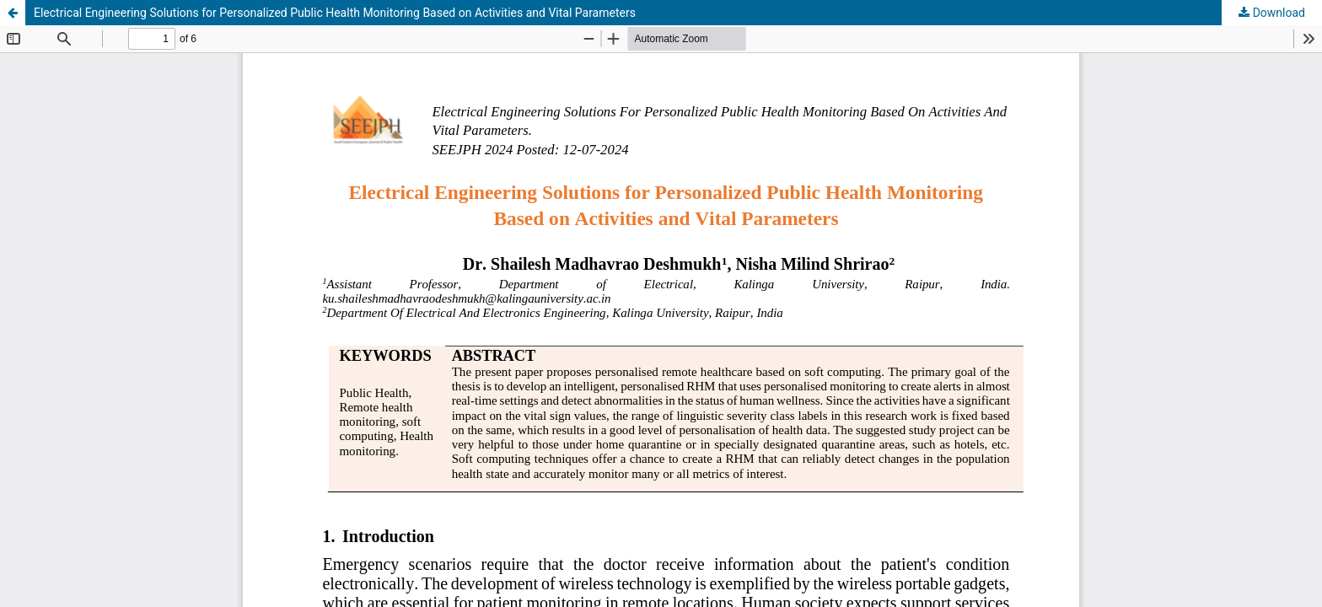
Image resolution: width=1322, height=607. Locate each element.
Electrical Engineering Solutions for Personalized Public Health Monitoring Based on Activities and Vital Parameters (335, 12)
